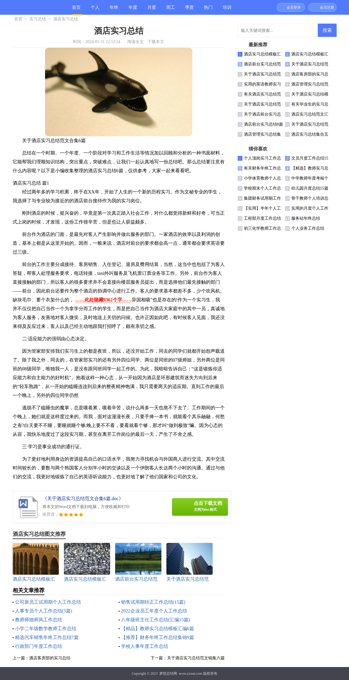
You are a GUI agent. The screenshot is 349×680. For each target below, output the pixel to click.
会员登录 (294, 7)
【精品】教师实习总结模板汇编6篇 (157, 628)
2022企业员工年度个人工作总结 (154, 610)
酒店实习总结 (65, 19)
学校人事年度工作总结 (144, 646)
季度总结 (189, 10)
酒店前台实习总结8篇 (263, 124)
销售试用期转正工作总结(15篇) (153, 602)
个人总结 (95, 10)
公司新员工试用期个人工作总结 (48, 602)
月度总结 (151, 10)
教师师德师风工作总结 (38, 619)
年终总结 (114, 10)
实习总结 (37, 19)
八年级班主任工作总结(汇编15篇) (155, 619)
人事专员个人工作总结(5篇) (43, 610)
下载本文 (156, 42)
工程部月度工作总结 (262, 218)
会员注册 (327, 7)
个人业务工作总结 (307, 228)
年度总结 (132, 10)
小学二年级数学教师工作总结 (45, 628)
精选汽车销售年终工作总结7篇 (47, 637)
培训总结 (227, 10)
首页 (76, 7)
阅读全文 (135, 42)
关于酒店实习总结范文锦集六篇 (196, 658)
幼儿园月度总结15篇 (309, 188)
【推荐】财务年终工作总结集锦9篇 (157, 637)
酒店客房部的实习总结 (49, 658)
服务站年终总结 (305, 218)
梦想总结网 (168, 673)
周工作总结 (170, 10)
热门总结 (208, 10)
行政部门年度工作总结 (38, 646)
